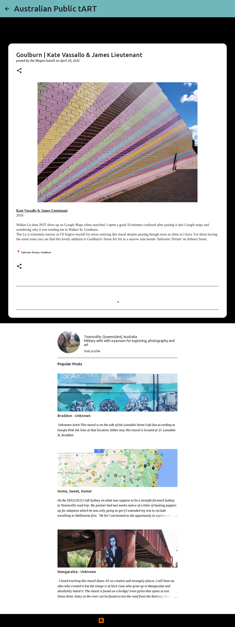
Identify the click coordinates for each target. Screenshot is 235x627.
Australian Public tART (55, 8)
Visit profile (92, 351)
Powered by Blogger (117, 620)
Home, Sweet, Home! (75, 491)
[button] (19, 71)
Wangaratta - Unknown (77, 572)
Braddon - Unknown (74, 416)
